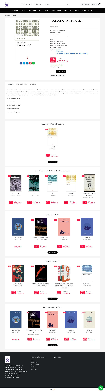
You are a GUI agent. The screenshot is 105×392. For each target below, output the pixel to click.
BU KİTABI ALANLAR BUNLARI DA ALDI (52, 171)
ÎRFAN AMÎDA (64, 239)
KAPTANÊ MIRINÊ (18, 283)
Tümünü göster (52, 162)
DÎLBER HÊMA (18, 239)
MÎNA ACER (89, 332)
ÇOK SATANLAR (52, 261)
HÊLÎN (52, 193)
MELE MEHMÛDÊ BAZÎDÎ (89, 197)
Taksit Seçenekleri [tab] (21, 84)
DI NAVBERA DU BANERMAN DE (41, 237)
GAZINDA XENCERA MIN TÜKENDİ (41, 283)
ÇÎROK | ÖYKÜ (59, 51)
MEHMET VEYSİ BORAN (41, 239)
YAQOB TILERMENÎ (15, 195)
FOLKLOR (58, 49)
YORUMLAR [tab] (33, 84)
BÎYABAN (89, 330)
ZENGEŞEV (64, 237)
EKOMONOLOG (18, 237)
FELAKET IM (87, 237)
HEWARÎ (52, 147)
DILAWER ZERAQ (64, 287)
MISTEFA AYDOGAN (34, 195)
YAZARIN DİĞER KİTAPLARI (52, 124)
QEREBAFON (15, 193)
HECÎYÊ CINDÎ (52, 149)
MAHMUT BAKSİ (52, 195)
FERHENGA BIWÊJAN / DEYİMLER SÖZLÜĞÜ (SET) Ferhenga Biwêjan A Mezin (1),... (64, 286)
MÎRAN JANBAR (18, 285)
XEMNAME (34, 193)
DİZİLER (58, 53)
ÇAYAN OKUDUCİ (87, 239)
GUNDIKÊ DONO (87, 283)
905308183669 (9, 373)
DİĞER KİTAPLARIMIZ (52, 307)
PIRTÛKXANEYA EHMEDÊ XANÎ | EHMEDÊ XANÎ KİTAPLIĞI (74, 53)
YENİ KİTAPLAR (52, 215)
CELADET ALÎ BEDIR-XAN (41, 285)
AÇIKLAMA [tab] (10, 84)
